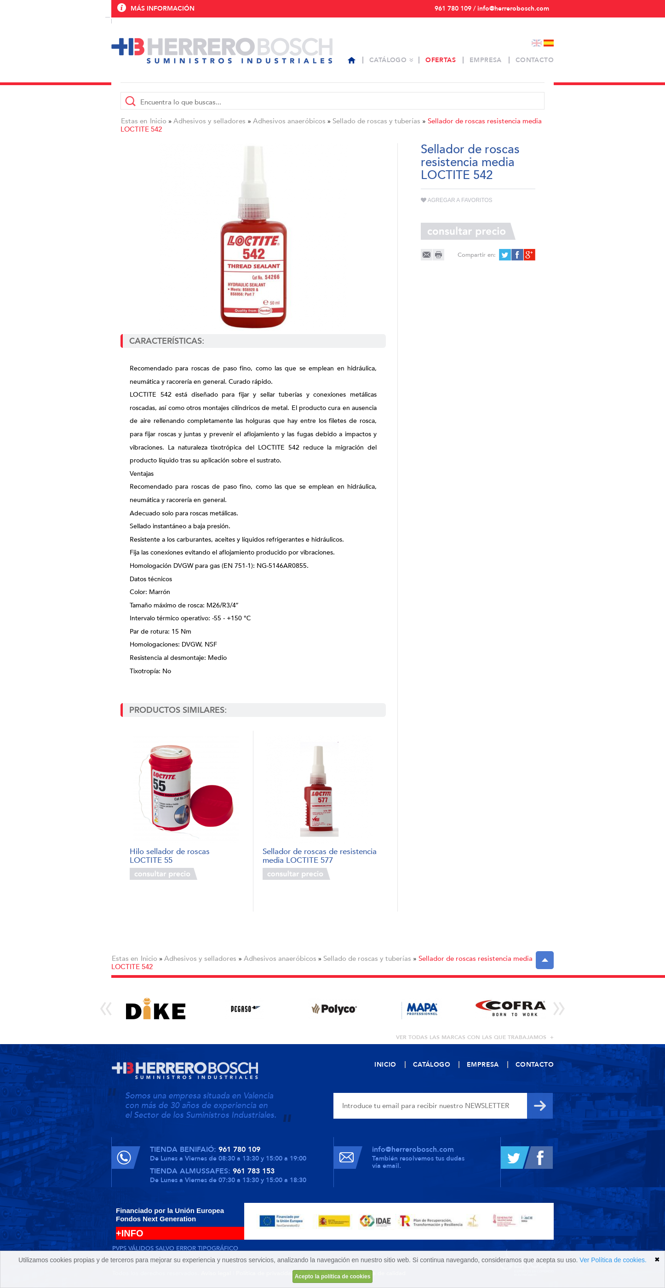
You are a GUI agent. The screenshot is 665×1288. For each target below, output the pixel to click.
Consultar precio (163, 874)
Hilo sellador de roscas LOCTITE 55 (170, 855)
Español (549, 43)
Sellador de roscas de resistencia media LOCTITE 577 (320, 855)
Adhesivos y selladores (209, 121)
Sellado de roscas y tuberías (376, 121)
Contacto (535, 60)
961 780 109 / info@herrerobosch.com (492, 8)
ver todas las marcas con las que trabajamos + (475, 1037)
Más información (163, 8)
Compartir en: (477, 255)
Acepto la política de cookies (333, 1276)
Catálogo (388, 60)
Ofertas (440, 60)
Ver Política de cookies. (613, 1260)
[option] (155, 1008)
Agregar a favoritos (457, 200)
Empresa (486, 60)
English (537, 43)
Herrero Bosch (221, 51)
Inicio (158, 121)
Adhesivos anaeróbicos (289, 121)
